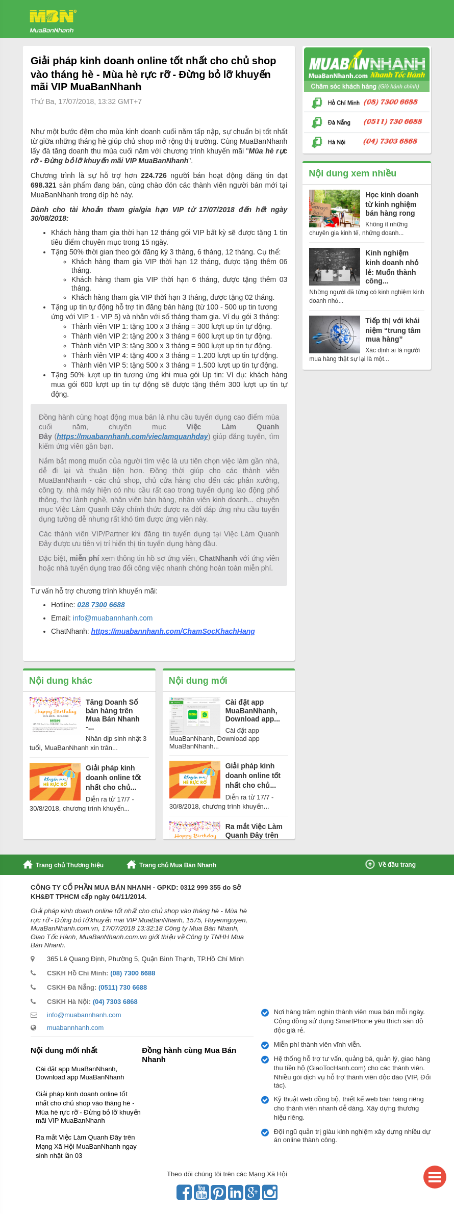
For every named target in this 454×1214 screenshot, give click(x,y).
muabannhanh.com (75, 1027)
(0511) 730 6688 (122, 987)
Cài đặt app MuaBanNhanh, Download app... (252, 710)
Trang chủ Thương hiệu (70, 865)
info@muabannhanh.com (113, 618)
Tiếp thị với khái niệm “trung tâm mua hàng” (392, 330)
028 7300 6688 (100, 605)
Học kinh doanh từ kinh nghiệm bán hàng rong (391, 204)
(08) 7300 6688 (132, 973)
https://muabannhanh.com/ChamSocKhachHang (173, 631)
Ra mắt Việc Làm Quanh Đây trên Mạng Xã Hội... (254, 835)
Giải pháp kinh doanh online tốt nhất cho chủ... (113, 777)
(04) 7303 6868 (115, 1001)
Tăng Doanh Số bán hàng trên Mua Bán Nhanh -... (113, 714)
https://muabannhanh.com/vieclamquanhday (132, 436)
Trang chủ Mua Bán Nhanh (177, 865)
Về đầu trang (397, 864)
